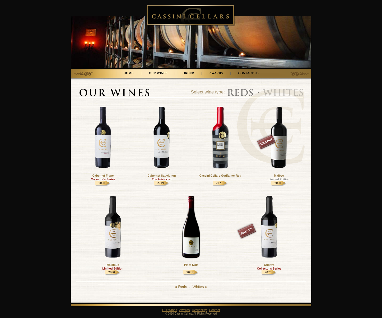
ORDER (188, 73)
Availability (199, 310)
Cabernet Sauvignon (162, 175)
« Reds (181, 287)
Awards (184, 310)
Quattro (269, 264)
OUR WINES (158, 73)
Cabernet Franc (103, 175)
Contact (214, 310)
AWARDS (216, 73)
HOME (128, 73)
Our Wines (169, 310)
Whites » (200, 287)
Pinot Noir (191, 264)
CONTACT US (248, 73)
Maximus (112, 264)
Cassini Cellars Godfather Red (220, 175)
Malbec (279, 175)
